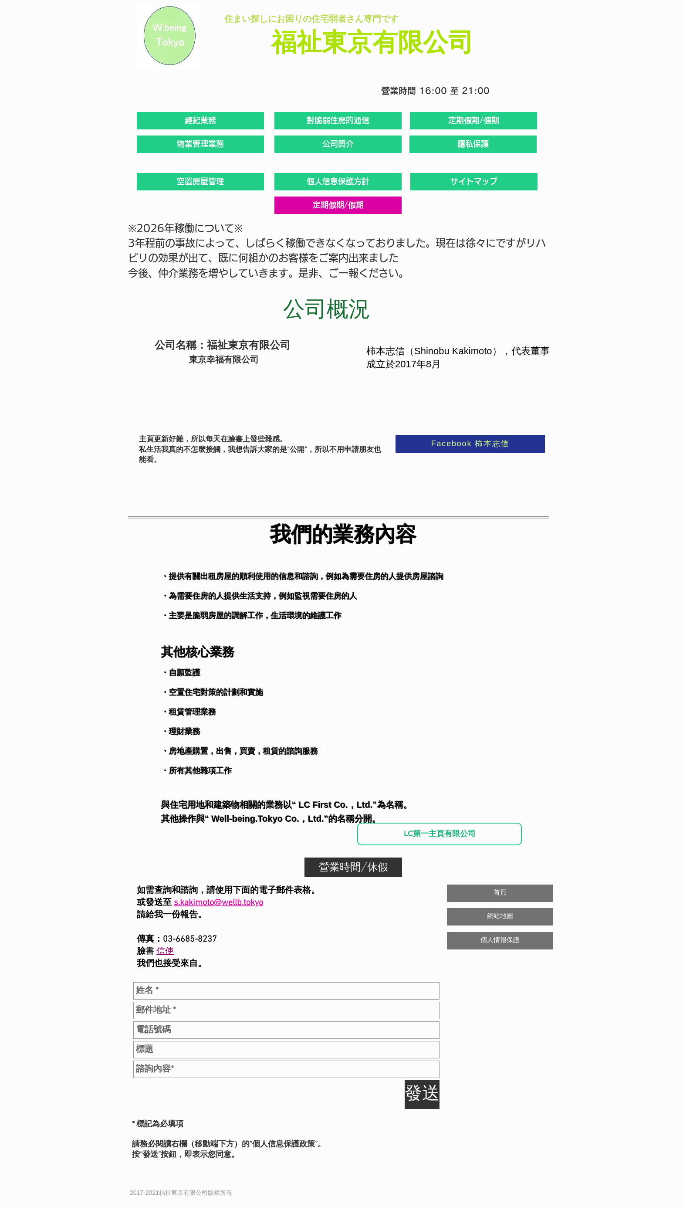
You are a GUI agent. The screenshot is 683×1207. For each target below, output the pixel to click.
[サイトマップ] (474, 181)
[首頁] (500, 893)
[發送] (422, 1094)
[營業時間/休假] (353, 867)
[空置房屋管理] (200, 181)
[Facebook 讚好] (479, 1127)
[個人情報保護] (500, 940)
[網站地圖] (500, 917)
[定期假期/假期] (473, 120)
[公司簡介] (338, 144)
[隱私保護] (473, 144)
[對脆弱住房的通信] (338, 120)
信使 (165, 951)
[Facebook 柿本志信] (470, 444)
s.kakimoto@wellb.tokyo (218, 903)
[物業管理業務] (200, 144)
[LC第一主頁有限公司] (439, 834)
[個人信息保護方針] (338, 181)
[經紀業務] (200, 120)
